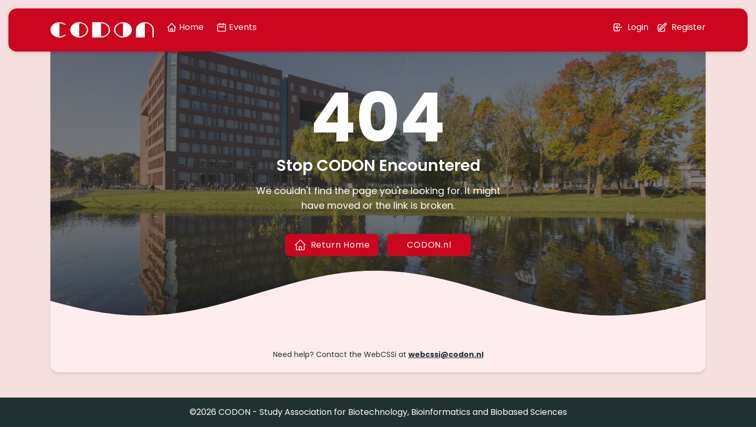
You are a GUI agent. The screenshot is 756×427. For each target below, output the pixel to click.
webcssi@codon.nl (446, 354)
